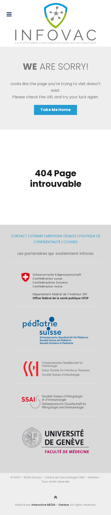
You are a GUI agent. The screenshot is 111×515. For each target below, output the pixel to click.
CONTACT (19, 236)
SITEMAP (37, 236)
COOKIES (70, 242)
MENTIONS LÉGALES (61, 236)
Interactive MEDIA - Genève (50, 505)
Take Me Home (55, 109)
